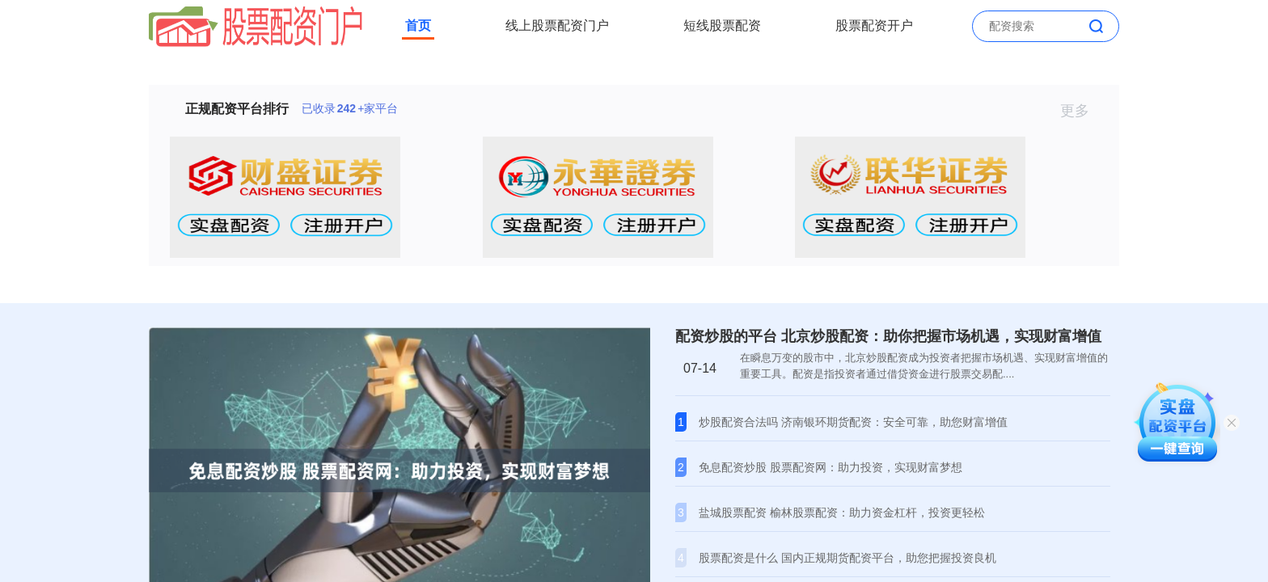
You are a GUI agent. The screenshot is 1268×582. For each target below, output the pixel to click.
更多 (1081, 111)
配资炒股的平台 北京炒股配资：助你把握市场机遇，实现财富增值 (888, 336)
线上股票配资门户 (557, 25)
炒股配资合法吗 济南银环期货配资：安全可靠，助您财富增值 (853, 421)
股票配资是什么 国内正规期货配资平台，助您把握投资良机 (847, 557)
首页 (418, 25)
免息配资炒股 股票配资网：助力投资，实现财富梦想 (830, 467)
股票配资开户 (874, 25)
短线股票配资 (722, 25)
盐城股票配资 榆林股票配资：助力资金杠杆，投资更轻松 (842, 512)
